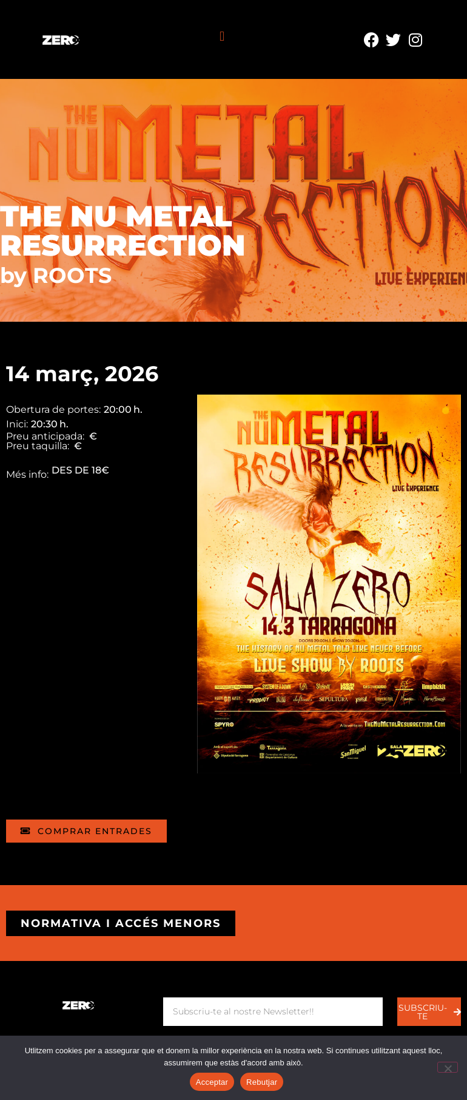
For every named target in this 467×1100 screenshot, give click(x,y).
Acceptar (212, 1082)
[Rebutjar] (447, 1067)
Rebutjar (261, 1082)
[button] (221, 37)
